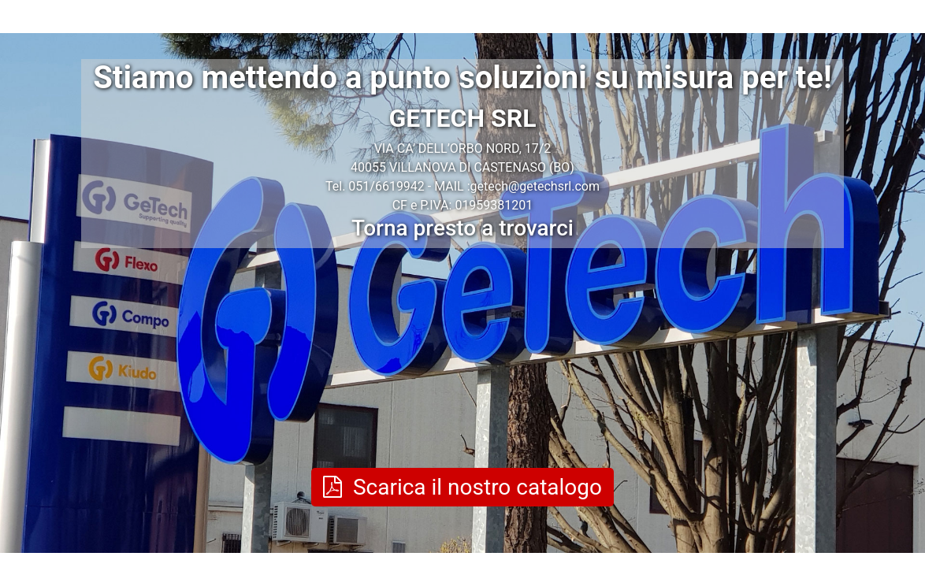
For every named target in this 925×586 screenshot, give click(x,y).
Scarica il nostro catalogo (462, 487)
